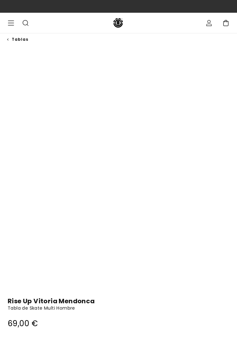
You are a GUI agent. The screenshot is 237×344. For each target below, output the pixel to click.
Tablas (20, 39)
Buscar (25, 23)
